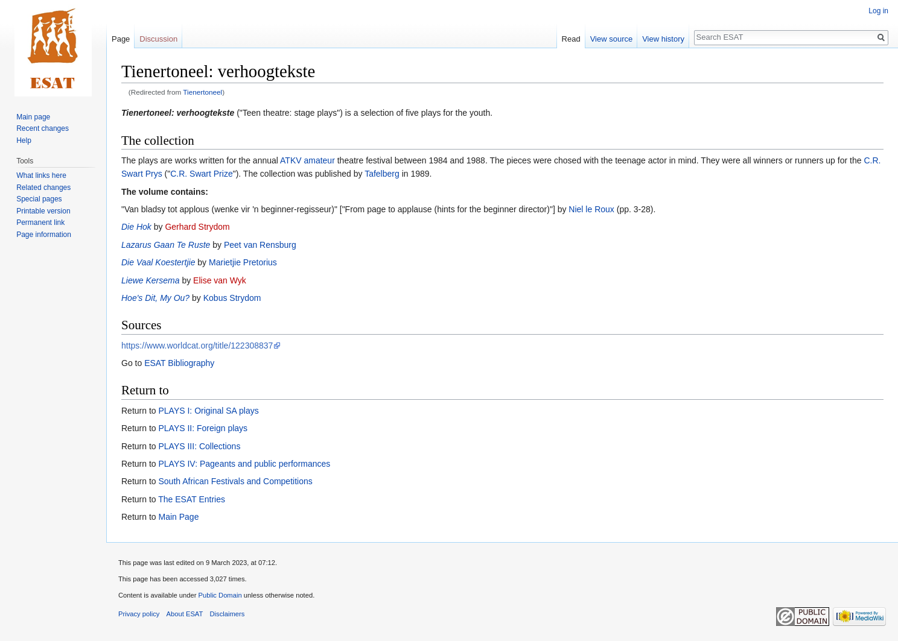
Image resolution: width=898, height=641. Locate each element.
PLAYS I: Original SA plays (208, 410)
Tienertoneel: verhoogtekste (177, 113)
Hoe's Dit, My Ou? (155, 298)
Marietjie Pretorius (243, 262)
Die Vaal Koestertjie (158, 262)
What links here (41, 175)
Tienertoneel (202, 92)
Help (23, 140)
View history (663, 38)
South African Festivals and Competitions (235, 481)
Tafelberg (382, 173)
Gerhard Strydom (197, 227)
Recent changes (42, 128)
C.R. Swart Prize (201, 173)
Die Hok (136, 227)
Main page (33, 117)
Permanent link (40, 222)
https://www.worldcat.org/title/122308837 (197, 345)
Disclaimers (227, 613)
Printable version (43, 211)
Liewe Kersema (150, 280)
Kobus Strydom (232, 298)
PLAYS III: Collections (199, 446)
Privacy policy (138, 613)
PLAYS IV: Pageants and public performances (244, 464)
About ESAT (185, 613)
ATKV (291, 160)
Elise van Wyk (219, 280)
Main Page (178, 517)
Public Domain (219, 595)
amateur (319, 160)
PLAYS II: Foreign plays (202, 428)
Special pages (39, 199)
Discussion (158, 38)
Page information (43, 234)
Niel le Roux (591, 209)
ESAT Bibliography (179, 363)
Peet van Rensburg (260, 245)
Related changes (43, 187)
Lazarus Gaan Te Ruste (165, 245)
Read (571, 38)
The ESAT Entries (191, 499)
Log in (878, 11)
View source (611, 38)
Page (121, 38)
